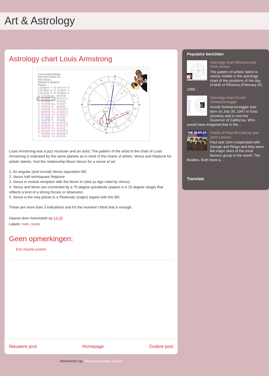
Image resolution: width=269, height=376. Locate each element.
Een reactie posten (31, 249)
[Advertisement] (91, 299)
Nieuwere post (23, 346)
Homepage (93, 346)
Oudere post (161, 346)
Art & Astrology (39, 21)
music (35, 224)
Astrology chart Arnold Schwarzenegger (227, 100)
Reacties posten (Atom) (104, 361)
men (25, 224)
